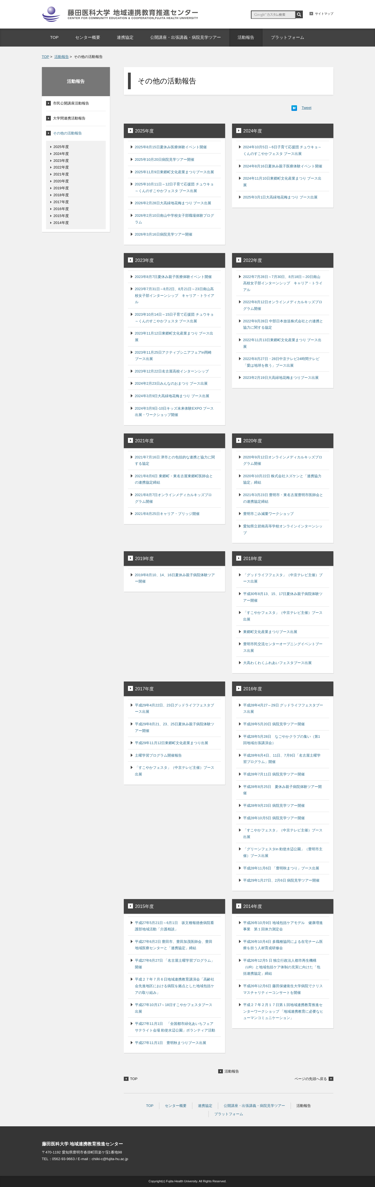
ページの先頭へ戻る (311, 1079)
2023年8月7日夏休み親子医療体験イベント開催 (173, 277)
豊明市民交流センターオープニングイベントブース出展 (283, 647)
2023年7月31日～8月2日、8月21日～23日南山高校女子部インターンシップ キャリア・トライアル (174, 295)
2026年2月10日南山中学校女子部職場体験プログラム (174, 218)
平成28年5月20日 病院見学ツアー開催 (274, 724)
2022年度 (252, 260)
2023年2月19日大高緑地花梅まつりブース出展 (281, 378)
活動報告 (61, 57)
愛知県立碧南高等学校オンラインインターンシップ (283, 529)
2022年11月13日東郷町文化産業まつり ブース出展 (282, 343)
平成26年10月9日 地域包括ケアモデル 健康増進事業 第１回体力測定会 (283, 926)
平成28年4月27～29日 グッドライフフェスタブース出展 (283, 708)
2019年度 (144, 558)
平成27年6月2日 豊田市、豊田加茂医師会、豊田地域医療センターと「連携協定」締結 (174, 945)
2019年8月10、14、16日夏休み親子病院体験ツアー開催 (175, 578)
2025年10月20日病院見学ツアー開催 (164, 159)
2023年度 (144, 260)
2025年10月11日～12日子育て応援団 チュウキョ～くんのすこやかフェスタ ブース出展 (174, 187)
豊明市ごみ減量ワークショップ (268, 514)
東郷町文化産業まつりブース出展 (270, 632)
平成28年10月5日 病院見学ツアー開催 (274, 818)
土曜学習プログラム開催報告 (158, 755)
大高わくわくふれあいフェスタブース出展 (277, 663)
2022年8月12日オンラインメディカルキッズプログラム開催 (282, 305)
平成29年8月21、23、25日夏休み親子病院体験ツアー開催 (175, 727)
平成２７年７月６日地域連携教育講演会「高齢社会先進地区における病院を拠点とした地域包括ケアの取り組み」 (174, 985)
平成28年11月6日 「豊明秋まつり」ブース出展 (281, 868)
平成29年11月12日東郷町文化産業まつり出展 (171, 743)
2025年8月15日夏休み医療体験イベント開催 (171, 147)
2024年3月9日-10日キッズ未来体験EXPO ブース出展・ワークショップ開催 (174, 411)
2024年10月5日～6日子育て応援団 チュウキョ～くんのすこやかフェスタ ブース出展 (282, 150)
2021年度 (144, 440)
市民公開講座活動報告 (71, 103)
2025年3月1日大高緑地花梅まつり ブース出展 (280, 197)
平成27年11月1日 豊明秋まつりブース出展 (170, 1043)
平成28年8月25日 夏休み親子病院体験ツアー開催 (282, 790)
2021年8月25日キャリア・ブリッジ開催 (167, 514)
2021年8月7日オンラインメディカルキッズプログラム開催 (173, 498)
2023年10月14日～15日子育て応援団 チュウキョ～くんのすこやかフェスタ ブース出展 (174, 317)
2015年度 (144, 906)
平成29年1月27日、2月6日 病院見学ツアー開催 (281, 880)
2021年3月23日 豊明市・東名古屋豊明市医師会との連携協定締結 (283, 498)
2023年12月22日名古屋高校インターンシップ (172, 371)
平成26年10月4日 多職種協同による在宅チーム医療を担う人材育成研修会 (283, 945)
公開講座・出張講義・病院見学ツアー (254, 1106)
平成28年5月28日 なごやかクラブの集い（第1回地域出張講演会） (281, 739)
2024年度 (252, 130)
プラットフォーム (228, 1114)
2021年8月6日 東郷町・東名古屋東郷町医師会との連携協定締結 (174, 479)
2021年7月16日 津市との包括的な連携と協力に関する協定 (175, 460)
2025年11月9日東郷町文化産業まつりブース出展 (174, 172)
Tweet (306, 108)
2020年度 (252, 440)
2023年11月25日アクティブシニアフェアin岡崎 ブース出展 (173, 355)
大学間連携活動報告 (69, 118)
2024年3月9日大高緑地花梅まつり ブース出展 (172, 396)
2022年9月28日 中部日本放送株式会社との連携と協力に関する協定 (283, 324)
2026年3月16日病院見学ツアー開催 (163, 234)
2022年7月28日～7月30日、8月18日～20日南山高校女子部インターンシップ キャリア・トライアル (283, 283)
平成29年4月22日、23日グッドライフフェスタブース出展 (174, 708)
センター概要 (176, 1106)
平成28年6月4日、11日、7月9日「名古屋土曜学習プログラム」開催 (282, 758)
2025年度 (144, 130)
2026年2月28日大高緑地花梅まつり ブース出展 (173, 203)
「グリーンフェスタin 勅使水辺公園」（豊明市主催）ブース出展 (283, 852)
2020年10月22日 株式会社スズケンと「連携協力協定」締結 (282, 479)
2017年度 (144, 688)
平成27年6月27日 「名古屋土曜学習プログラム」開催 (175, 963)
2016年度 (252, 688)
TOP (45, 57)
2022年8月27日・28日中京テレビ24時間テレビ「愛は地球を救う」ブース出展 (281, 362)
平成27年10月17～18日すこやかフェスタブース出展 (173, 1008)
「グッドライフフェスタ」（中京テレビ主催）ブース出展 (283, 578)
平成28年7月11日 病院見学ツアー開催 (274, 774)
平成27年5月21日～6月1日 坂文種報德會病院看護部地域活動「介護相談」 (174, 926)
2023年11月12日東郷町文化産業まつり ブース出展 (174, 336)
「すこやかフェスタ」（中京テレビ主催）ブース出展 (283, 616)
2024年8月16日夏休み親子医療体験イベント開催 (282, 166)
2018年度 (252, 558)
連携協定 (205, 1106)
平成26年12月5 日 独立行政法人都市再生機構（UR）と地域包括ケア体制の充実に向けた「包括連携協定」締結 (282, 967)
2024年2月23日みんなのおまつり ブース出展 (171, 383)
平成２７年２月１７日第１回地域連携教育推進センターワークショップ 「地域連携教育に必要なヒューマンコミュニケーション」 (283, 1011)
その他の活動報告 (67, 133)
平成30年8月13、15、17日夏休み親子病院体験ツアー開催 (283, 597)
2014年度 (252, 906)
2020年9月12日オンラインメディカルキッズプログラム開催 (282, 460)
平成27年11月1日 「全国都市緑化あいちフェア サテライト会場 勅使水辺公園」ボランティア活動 (175, 1027)
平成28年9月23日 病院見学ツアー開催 (274, 805)
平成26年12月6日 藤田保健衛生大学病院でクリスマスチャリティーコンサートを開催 (283, 989)
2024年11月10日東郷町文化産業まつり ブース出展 (282, 181)
